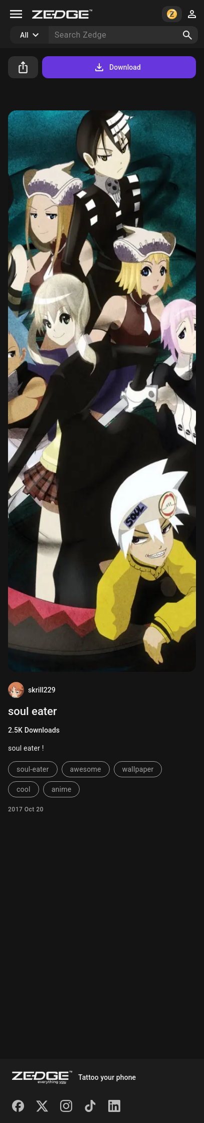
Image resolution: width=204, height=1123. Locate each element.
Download (117, 67)
